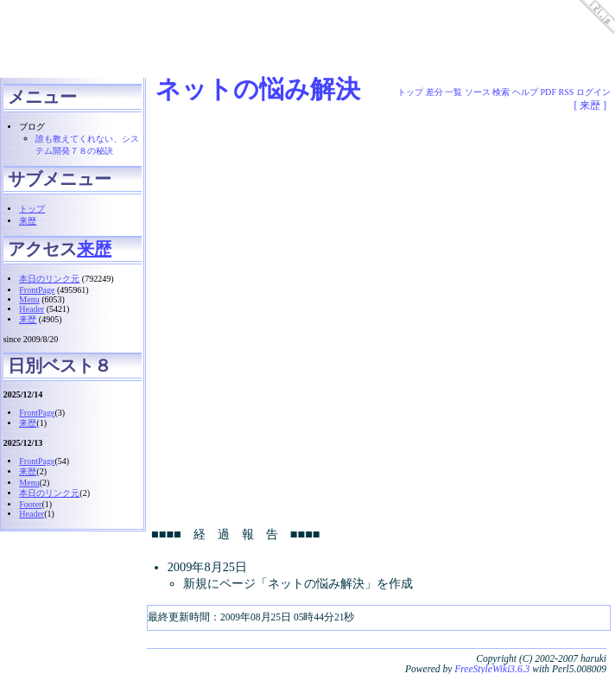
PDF (549, 92)
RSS (566, 92)
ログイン (593, 92)
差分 (434, 92)
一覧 (453, 92)
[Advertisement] (307, 121)
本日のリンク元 (49, 278)
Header (31, 309)
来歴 (27, 221)
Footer (30, 504)
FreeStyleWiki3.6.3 (491, 669)
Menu (29, 299)
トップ (32, 208)
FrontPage (36, 290)
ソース (478, 92)
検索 (501, 92)
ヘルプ (525, 92)
